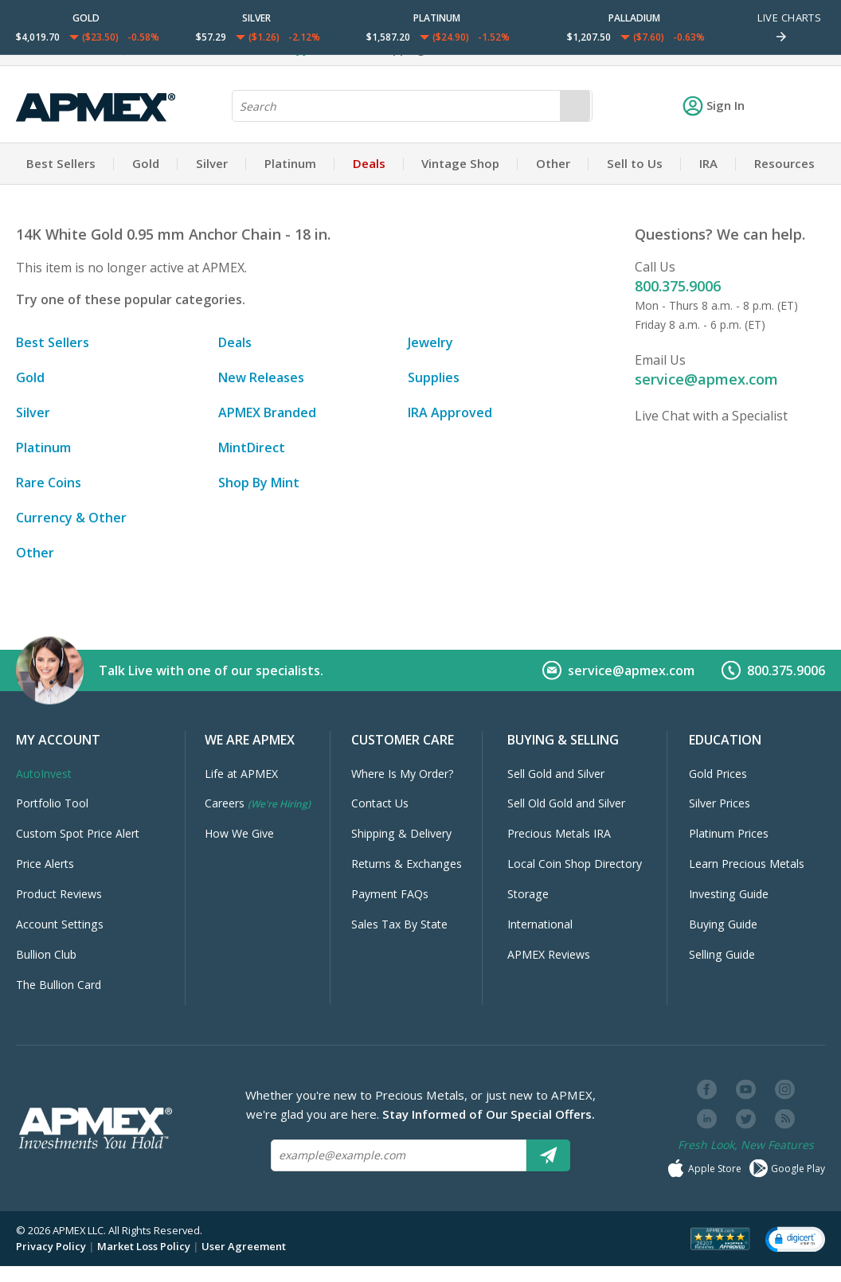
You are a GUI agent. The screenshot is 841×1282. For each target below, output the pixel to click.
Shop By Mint (258, 482)
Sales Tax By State (399, 924)
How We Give (239, 833)
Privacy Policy (51, 1246)
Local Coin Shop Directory (574, 863)
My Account (58, 739)
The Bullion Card (58, 984)
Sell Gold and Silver (555, 773)
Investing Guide (729, 893)
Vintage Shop (460, 163)
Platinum (290, 163)
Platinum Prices (729, 833)
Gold (145, 163)
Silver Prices (719, 803)
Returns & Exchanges (406, 863)
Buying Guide (723, 924)
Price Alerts (45, 863)
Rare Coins (48, 482)
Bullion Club (46, 954)
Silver (212, 163)
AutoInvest (44, 773)
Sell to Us (635, 163)
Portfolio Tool (52, 803)
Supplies (434, 377)
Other (553, 163)
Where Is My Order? (402, 773)
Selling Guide (722, 954)
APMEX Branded (267, 412)
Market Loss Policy (143, 1246)
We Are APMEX (250, 739)
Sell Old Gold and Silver (566, 803)
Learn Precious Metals (746, 863)
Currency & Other (71, 517)
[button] (795, 1238)
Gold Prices (718, 773)
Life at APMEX (241, 773)
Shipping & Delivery (401, 833)
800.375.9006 (678, 285)
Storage (528, 893)
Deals (369, 163)
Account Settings (60, 924)
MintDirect (251, 447)
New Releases (261, 377)
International (540, 924)
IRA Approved (450, 412)
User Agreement (243, 1246)
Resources (784, 163)
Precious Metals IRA (559, 833)
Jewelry (430, 342)
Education (725, 739)
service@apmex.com (706, 379)
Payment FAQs (389, 893)
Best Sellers (61, 163)
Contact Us (380, 803)
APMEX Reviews (548, 954)
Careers (258, 803)
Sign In (714, 105)
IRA (708, 163)
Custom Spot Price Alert (77, 833)
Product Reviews (59, 893)
